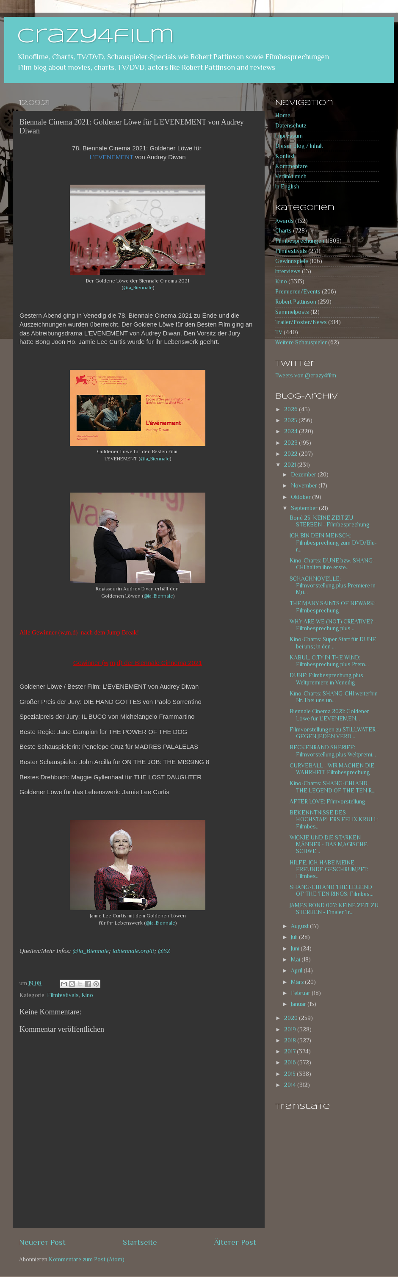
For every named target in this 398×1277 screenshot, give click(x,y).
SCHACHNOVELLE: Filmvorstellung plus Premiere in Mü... (333, 586)
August (300, 926)
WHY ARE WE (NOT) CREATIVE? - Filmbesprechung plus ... (333, 625)
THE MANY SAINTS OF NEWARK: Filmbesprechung (333, 606)
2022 (291, 454)
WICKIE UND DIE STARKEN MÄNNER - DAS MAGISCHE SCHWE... (329, 844)
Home (282, 115)
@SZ (164, 950)
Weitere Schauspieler (301, 342)
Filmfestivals (63, 995)
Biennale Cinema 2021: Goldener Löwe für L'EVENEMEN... (329, 714)
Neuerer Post (42, 1242)
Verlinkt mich (291, 176)
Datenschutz (290, 125)
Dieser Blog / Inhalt (299, 146)
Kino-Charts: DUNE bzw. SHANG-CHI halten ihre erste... (332, 564)
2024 (291, 431)
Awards (284, 221)
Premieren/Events (298, 291)
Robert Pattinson (295, 302)
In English (287, 186)
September (305, 508)
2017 (290, 1051)
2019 (290, 1029)
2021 (290, 465)
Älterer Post (235, 1242)
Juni (296, 948)
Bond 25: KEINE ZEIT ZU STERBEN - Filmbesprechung (330, 521)
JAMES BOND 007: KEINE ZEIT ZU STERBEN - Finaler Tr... (334, 908)
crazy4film (95, 37)
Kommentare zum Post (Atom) (86, 1259)
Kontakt (285, 156)
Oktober (301, 497)
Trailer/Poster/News (301, 322)
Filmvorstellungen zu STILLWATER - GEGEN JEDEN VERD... (334, 733)
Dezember (304, 474)
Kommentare (291, 166)
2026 (291, 409)
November (304, 485)
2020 (291, 1018)
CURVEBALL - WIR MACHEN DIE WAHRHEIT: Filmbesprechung (332, 769)
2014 (290, 1085)
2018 (290, 1040)
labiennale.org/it (133, 950)
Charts (283, 230)
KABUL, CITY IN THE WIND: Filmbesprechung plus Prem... (329, 661)
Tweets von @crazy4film (305, 375)
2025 (291, 420)
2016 (290, 1062)
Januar (299, 1004)
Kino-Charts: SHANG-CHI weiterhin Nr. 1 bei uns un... (334, 697)
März (298, 982)
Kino (87, 995)
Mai (296, 959)
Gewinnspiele (291, 261)
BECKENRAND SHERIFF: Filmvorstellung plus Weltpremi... (333, 750)
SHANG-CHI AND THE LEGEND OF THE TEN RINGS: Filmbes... (331, 890)
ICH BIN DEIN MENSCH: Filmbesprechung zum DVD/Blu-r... (333, 542)
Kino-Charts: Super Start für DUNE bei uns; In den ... (333, 642)
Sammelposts (292, 312)
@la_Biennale (138, 288)
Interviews (288, 271)
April (297, 970)
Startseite (140, 1242)
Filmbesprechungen (299, 241)
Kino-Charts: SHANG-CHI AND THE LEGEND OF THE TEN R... (333, 786)
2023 (291, 443)
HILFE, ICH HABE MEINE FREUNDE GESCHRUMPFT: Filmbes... (329, 869)
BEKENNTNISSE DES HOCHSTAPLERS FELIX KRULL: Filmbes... (334, 819)
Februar (301, 993)
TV (278, 332)
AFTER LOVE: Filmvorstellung (327, 801)
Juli (295, 937)
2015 (290, 1074)
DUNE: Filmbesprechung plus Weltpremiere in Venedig (326, 678)
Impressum (289, 136)
